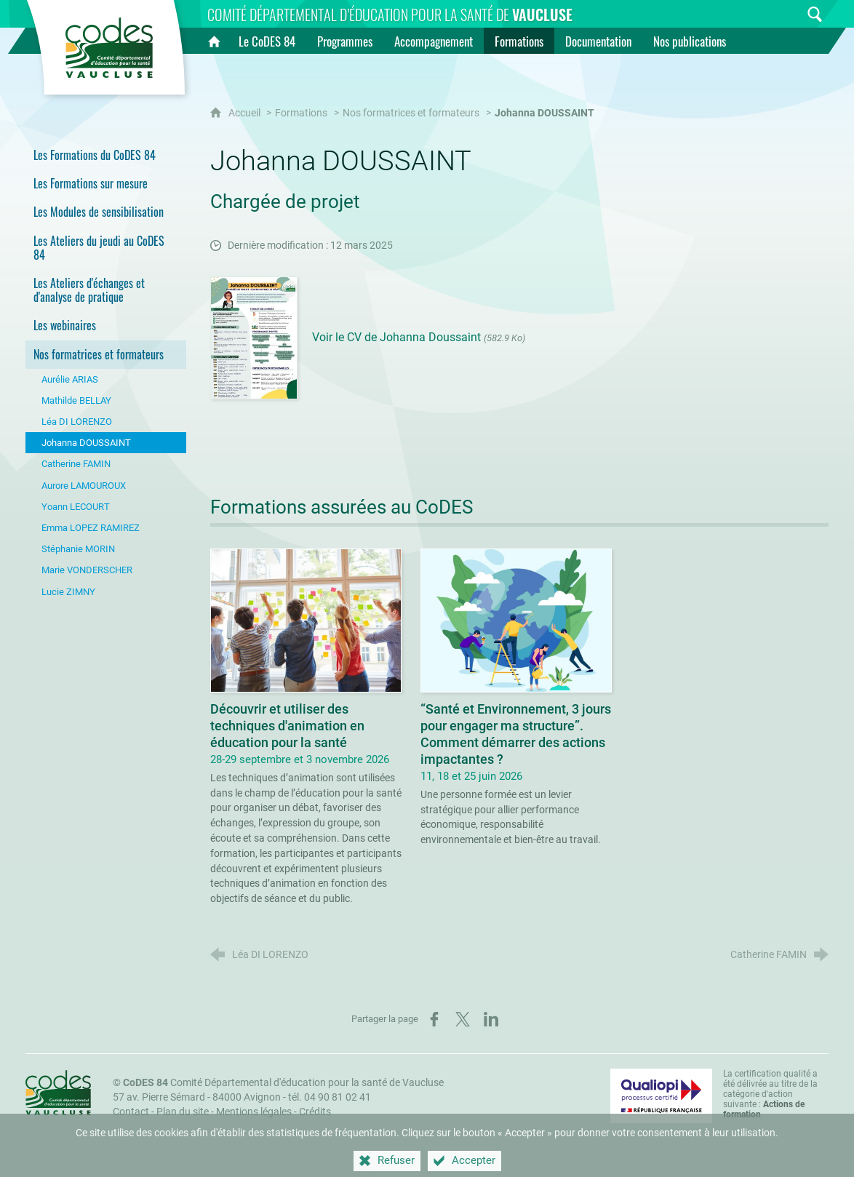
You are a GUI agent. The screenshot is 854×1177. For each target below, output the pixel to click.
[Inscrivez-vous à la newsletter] (787, 14)
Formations (301, 113)
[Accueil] (214, 41)
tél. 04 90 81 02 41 (329, 1097)
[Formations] (519, 41)
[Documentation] (598, 41)
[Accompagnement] (433, 41)
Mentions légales (254, 1112)
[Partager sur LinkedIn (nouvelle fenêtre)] (491, 1019)
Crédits (315, 1112)
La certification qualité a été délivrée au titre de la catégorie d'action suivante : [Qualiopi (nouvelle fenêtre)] (770, 1094)
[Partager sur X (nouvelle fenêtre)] (462, 1019)
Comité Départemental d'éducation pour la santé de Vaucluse (283, 1083)
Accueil (245, 113)
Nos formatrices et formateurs (411, 113)
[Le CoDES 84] (267, 41)
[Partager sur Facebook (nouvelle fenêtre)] (434, 1019)
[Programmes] (344, 41)
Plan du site (182, 1112)
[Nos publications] (689, 41)
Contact (131, 1112)
